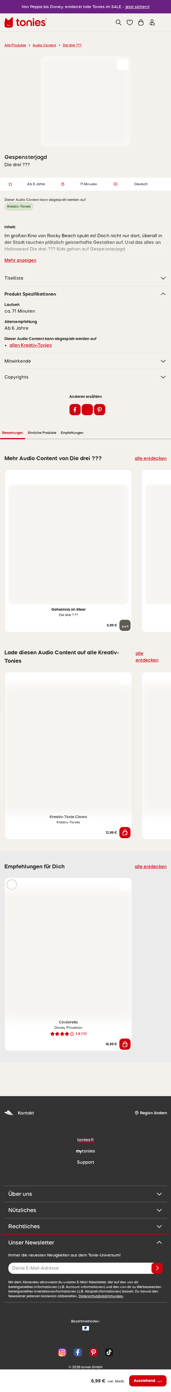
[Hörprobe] (11, 867)
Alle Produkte (15, 45)
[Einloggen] (152, 22)
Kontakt (19, 1096)
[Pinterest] (93, 1335)
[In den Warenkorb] (125, 815)
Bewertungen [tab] (55, 416)
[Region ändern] (150, 1096)
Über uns (85, 1177)
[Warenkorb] (141, 22)
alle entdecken (151, 441)
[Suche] (118, 22)
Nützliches (85, 1193)
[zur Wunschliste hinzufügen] (122, 64)
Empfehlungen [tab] (114, 416)
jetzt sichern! (138, 7)
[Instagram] (62, 1335)
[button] (129, 22)
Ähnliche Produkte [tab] (84, 416)
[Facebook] (78, 1335)
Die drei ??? (72, 45)
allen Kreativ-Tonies (30, 328)
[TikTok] (108, 1335)
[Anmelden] (157, 1251)
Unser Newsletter (85, 1225)
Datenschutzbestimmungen (101, 1279)
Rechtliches (85, 1209)
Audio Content (44, 45)
